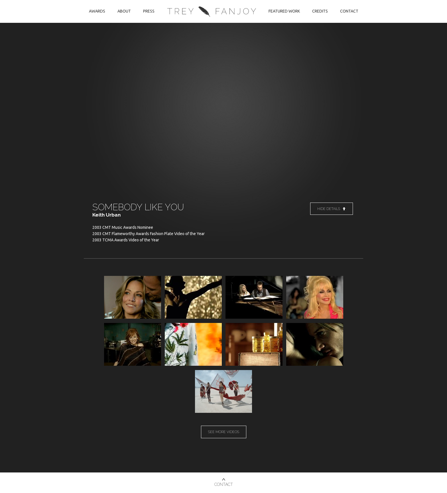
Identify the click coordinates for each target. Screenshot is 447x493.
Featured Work (284, 11)
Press (149, 11)
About (124, 11)
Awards (97, 11)
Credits (320, 11)
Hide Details (331, 209)
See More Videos (223, 432)
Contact (349, 11)
